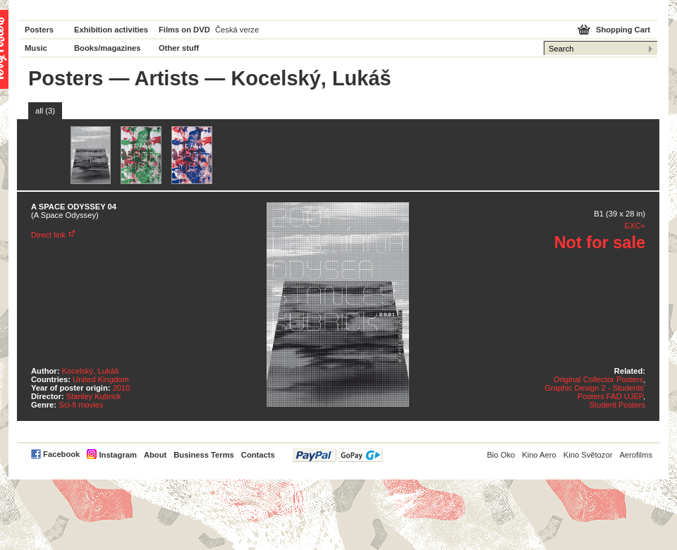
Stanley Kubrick (93, 396)
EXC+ (634, 225)
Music (36, 48)
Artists (166, 78)
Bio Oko (501, 455)
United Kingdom (101, 379)
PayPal (337, 455)
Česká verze (237, 29)
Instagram (117, 455)
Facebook (61, 454)
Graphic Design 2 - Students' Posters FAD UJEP (594, 392)
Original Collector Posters (598, 379)
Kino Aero (539, 455)
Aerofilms (635, 455)
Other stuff (179, 48)
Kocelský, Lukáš (90, 371)
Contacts (258, 455)
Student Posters (617, 405)
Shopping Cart (623, 29)
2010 (121, 388)
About (155, 455)
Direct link (48, 235)
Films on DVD (184, 29)
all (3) (45, 110)
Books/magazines (107, 48)
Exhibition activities (111, 29)
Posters (39, 29)
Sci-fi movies (81, 405)
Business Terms (203, 455)
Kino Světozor (588, 455)
